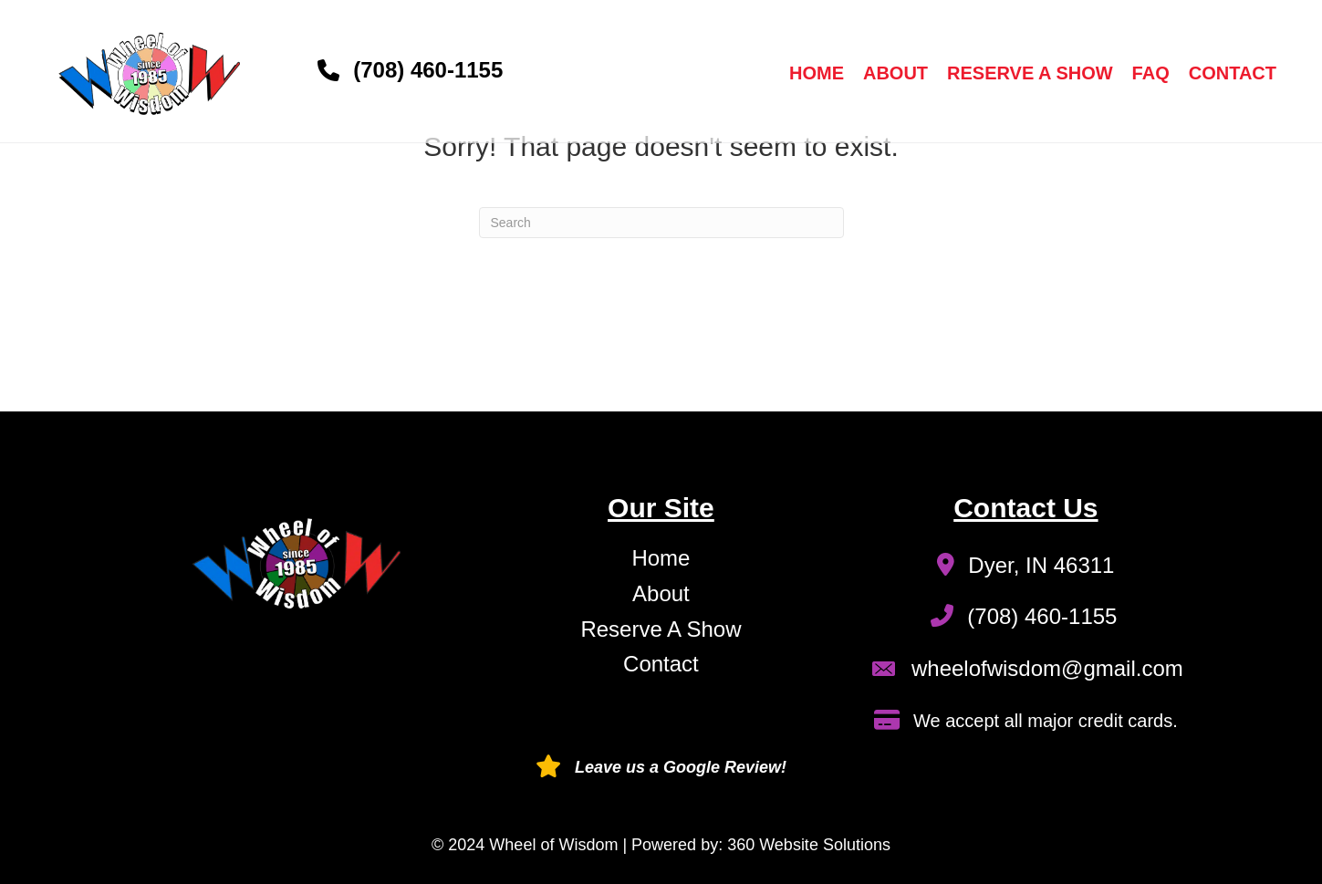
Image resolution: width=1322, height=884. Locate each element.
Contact (1232, 73)
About (895, 73)
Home (816, 73)
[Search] (661, 222)
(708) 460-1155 (428, 69)
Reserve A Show (660, 629)
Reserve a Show (1030, 73)
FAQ (1151, 73)
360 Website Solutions (808, 845)
